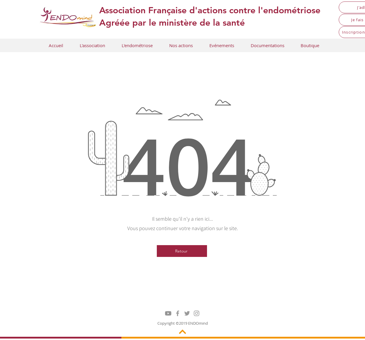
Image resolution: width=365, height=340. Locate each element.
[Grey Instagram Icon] (196, 313)
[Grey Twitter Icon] (187, 313)
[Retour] (182, 251)
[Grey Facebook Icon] (177, 313)
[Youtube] (168, 313)
